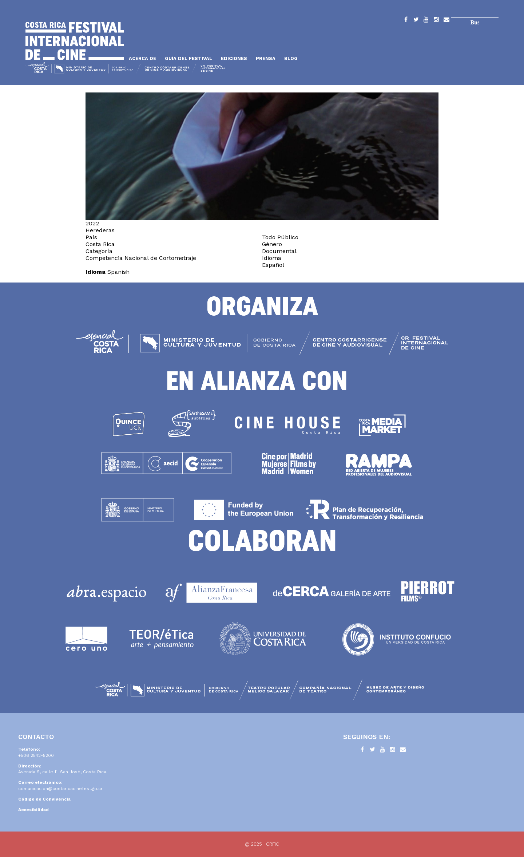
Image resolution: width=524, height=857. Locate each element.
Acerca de (142, 58)
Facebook (405, 20)
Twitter (416, 20)
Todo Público (280, 237)
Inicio (74, 41)
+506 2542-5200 (36, 755)
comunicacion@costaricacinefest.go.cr (60, 788)
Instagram (436, 20)
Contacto (446, 20)
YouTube (426, 20)
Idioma (96, 271)
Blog (291, 58)
